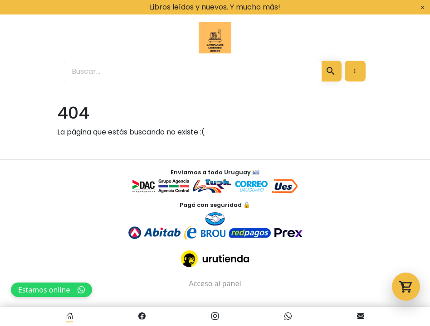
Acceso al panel (215, 283)
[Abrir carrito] (406, 287)
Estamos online (51, 290)
